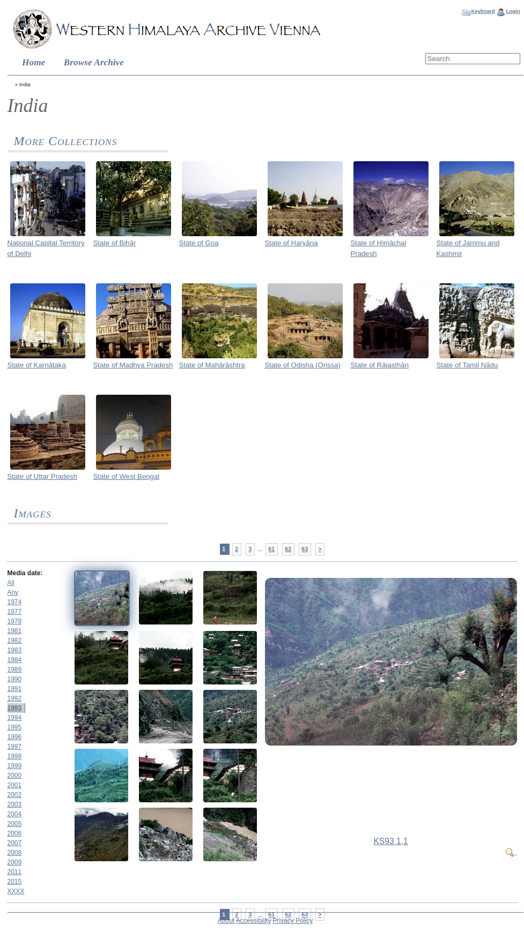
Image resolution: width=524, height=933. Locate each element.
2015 (15, 881)
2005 (15, 823)
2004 (15, 814)
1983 (15, 650)
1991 (15, 689)
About (226, 920)
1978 (15, 621)
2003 (15, 804)
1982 (15, 640)
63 (304, 549)
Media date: (25, 573)
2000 (15, 775)
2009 (15, 862)
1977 (15, 611)
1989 (15, 669)
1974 (15, 602)
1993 (15, 708)
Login (513, 11)
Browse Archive (94, 62)
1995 (15, 727)
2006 (15, 833)
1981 (15, 631)
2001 (15, 785)
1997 (15, 746)
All (11, 582)
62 (288, 549)
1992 (15, 698)
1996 (15, 737)
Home (33, 62)
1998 (15, 756)
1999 (15, 766)
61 (271, 549)
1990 (15, 679)
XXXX (16, 891)
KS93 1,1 (390, 841)
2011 (15, 872)
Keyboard (483, 11)
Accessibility (253, 920)
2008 (15, 852)
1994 (15, 717)
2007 (15, 843)
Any (13, 592)
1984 (15, 660)
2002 (15, 795)
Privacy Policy (293, 920)
